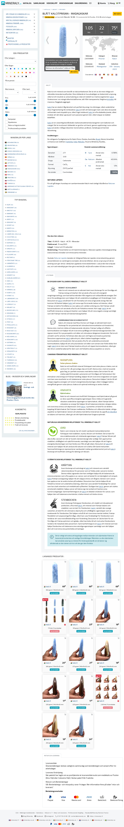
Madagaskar (102, 66)
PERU (10, 174)
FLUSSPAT (11, 254)
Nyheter (10, 38)
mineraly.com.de (44, 820)
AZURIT (10, 225)
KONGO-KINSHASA (14, 151)
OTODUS (11, 319)
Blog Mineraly (27, 816)
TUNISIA (11, 183)
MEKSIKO (11, 172)
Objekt (54, 9)
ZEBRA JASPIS (12, 366)
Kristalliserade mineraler (18, 20)
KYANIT (10, 295)
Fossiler (11, 26)
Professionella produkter (18, 44)
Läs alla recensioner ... (27, 430)
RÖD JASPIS (12, 336)
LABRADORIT (12, 298)
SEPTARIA (11, 342)
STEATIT (10, 354)
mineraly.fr (14, 820)
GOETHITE (11, 269)
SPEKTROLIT (12, 348)
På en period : (10, 81)
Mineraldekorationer (16, 17)
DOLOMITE (11, 246)
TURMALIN (12, 360)
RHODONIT (11, 328)
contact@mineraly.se (78, 816)
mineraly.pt (97, 820)
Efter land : (26, 89)
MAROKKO (12, 166)
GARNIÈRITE (12, 263)
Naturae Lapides (60, 258)
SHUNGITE (11, 345)
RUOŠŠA (11, 180)
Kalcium (91, 159)
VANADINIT (11, 363)
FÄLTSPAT (11, 257)
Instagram (49, 816)
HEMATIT (11, 275)
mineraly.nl (84, 820)
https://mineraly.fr (96, 816)
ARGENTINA (12, 145)
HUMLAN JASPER (13, 278)
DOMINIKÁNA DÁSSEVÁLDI (16, 154)
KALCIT (10, 286)
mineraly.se (110, 820)
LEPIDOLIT (11, 304)
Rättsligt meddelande (27, 813)
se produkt (54, 593)
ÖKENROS (11, 369)
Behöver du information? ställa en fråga (60, 68)
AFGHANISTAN (13, 142)
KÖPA (117, 14)
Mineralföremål (14, 23)
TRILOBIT (11, 357)
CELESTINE (11, 237)
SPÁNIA (11, 157)
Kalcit (114, 59)
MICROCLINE (12, 310)
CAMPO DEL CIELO (14, 234)
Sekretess (39, 813)
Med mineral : (10, 89)
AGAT (10, 204)
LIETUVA (11, 163)
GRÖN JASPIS (12, 272)
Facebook (39, 816)
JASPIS (10, 284)
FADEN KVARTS (13, 251)
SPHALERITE (12, 351)
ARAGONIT (11, 222)
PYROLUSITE (12, 325)
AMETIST (11, 210)
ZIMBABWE (12, 192)
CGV (17, 813)
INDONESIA (12, 160)
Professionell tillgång (76, 813)
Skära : (7, 112)
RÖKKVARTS (12, 339)
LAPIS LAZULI (12, 301)
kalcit (47, 586)
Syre (90, 153)
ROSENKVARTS (13, 333)
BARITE (10, 228)
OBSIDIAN (11, 313)
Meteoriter (12, 33)
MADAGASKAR (13, 168)
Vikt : (7, 105)
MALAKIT (11, 307)
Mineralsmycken (14, 29)
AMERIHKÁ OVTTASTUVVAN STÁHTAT (20, 186)
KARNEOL (11, 289)
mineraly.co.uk (28, 820)
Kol (89, 166)
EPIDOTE (11, 248)
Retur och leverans (60, 813)
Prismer (62, 9)
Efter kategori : (10, 58)
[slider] (6, 101)
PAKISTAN (11, 177)
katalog (47, 9)
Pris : (7, 98)
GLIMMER (11, 266)
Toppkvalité (11, 41)
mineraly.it (58, 820)
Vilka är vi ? (48, 813)
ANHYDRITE (12, 216)
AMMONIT (11, 213)
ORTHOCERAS (12, 316)
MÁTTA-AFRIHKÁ (13, 189)
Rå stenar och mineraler (18, 14)
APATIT (10, 219)
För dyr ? (114, 32)
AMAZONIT (11, 207)
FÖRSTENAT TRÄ (13, 260)
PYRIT (10, 322)
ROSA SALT (11, 330)
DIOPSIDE (11, 243)
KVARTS (11, 292)
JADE (10, 281)
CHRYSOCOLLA (13, 240)
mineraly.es (71, 820)
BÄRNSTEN (12, 231)
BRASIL (11, 148)
